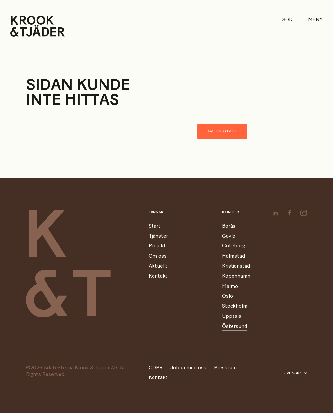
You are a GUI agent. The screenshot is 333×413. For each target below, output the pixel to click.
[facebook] (289, 213)
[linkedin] (275, 213)
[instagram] (303, 213)
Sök (287, 19)
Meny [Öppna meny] (307, 19)
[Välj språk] (295, 373)
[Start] (18, 26)
